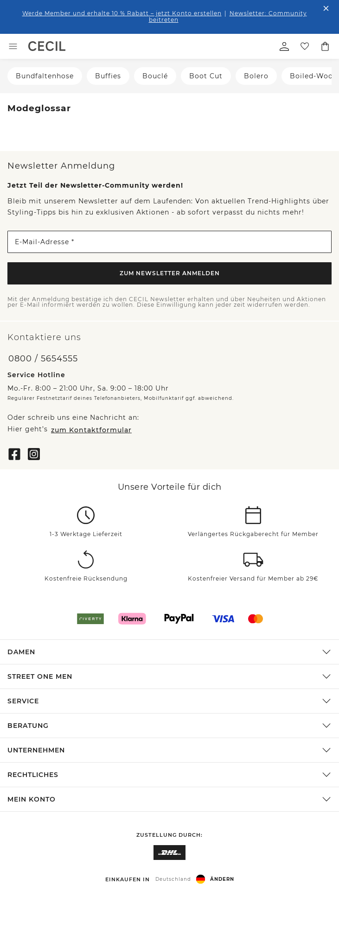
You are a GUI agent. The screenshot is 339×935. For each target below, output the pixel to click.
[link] (46, 46)
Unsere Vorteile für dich (170, 487)
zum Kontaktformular (91, 430)
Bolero (256, 76)
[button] (169, 652)
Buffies (108, 76)
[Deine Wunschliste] (304, 46)
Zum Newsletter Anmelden (170, 273)
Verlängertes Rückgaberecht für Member (253, 534)
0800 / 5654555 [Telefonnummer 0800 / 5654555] (43, 359)
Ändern (222, 879)
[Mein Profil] (284, 46)
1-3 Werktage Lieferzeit (86, 534)
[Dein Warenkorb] (325, 46)
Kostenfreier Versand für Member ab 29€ (253, 578)
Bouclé (155, 76)
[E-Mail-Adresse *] (169, 242)
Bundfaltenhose (45, 76)
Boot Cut (206, 76)
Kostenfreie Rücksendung (86, 578)
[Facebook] (14, 453)
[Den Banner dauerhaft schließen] (326, 8)
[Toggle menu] (13, 46)
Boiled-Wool (312, 76)
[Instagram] (34, 453)
